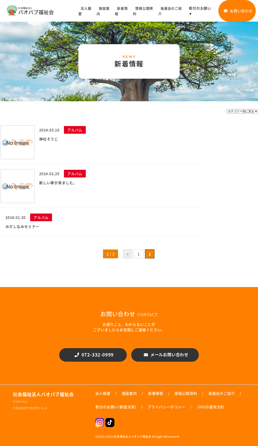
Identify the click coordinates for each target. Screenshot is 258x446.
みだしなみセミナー (22, 226)
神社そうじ (48, 139)
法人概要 (84, 11)
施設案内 (103, 11)
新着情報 (121, 11)
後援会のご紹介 (170, 11)
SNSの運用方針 (211, 406)
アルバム (74, 130)
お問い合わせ (237, 11)
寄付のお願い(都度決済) (115, 406)
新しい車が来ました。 (58, 182)
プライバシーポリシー (166, 406)
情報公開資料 (143, 11)
